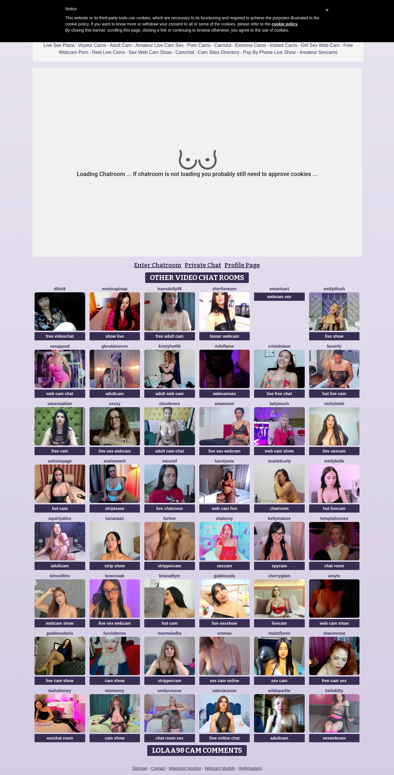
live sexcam (334, 451)
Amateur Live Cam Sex (159, 45)
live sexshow (224, 623)
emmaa (224, 633)
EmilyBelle (334, 461)
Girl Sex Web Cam (320, 45)
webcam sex (279, 296)
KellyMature (279, 518)
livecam (279, 623)
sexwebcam (334, 738)
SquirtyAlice (59, 518)
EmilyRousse (169, 690)
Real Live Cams (108, 52)
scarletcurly (279, 461)
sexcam (224, 566)
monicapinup (114, 288)
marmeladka (169, 633)
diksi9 (60, 288)
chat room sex (170, 738)
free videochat (60, 336)
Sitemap (139, 768)
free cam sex (334, 680)
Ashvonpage (60, 461)
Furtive (169, 518)
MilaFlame (224, 346)
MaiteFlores (279, 633)
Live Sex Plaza (58, 45)
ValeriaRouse (225, 690)
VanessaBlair (59, 403)
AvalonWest (115, 461)
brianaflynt (169, 575)
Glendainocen (115, 346)
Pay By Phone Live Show (269, 52)
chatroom (279, 508)
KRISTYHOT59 (170, 346)
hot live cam (334, 393)
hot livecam (334, 508)
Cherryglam (279, 575)
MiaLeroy (224, 518)
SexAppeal (60, 346)
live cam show (60, 680)
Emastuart (279, 288)
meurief (169, 461)
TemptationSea (334, 518)
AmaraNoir (224, 403)
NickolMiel (334, 403)
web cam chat (59, 393)
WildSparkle (279, 690)
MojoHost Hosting (185, 768)
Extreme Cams (250, 45)
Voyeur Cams (92, 45)
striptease (114, 508)
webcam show (60, 623)
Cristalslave (279, 346)
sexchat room (60, 738)
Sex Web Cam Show (150, 52)
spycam (279, 566)
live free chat (279, 393)
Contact (158, 768)
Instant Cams (283, 45)
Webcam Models (220, 768)
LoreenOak (114, 575)
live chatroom (169, 508)
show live (114, 336)
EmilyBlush (334, 288)
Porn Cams (198, 45)
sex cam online (224, 680)
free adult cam (170, 336)
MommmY (114, 690)
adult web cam (169, 393)
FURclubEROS (114, 633)
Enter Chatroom (157, 265)
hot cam (60, 508)
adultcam (115, 393)
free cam (59, 451)
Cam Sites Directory (218, 52)
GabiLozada (224, 575)
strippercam (169, 566)
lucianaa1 (114, 518)
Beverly (334, 346)
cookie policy (285, 24)
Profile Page (242, 265)
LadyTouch (279, 403)
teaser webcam (224, 336)
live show (334, 336)
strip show (115, 566)
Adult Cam (121, 45)
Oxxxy (115, 403)
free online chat (224, 738)
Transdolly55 (169, 288)
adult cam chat (169, 451)
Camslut (223, 45)
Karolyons (224, 461)
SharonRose (334, 633)
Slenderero (169, 403)
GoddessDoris (59, 633)
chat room (334, 566)
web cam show (279, 451)
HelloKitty (334, 690)
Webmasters (250, 768)
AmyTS (334, 575)
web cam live (224, 508)
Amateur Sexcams (318, 52)
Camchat (184, 52)
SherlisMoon (224, 288)
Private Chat (203, 265)
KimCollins (60, 575)
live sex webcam (115, 451)
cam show (115, 680)
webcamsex (224, 393)
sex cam (279, 680)
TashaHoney (59, 690)
